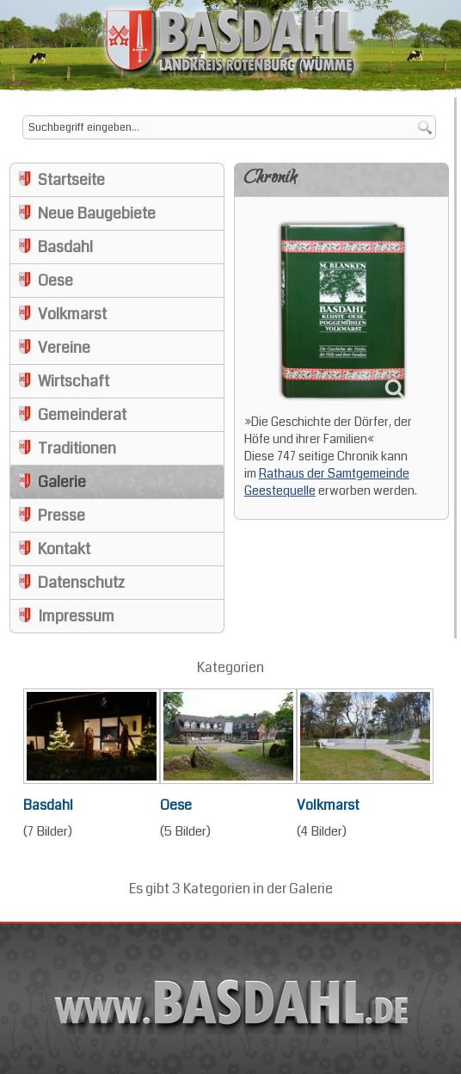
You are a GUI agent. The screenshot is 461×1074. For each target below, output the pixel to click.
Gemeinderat (82, 415)
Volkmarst (72, 314)
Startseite (71, 180)
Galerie (62, 482)
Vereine (64, 347)
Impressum (76, 616)
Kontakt (64, 549)
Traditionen (77, 448)
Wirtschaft (73, 381)
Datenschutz (81, 582)
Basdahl (65, 247)
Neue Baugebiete (97, 213)
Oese (55, 280)
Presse (61, 515)
